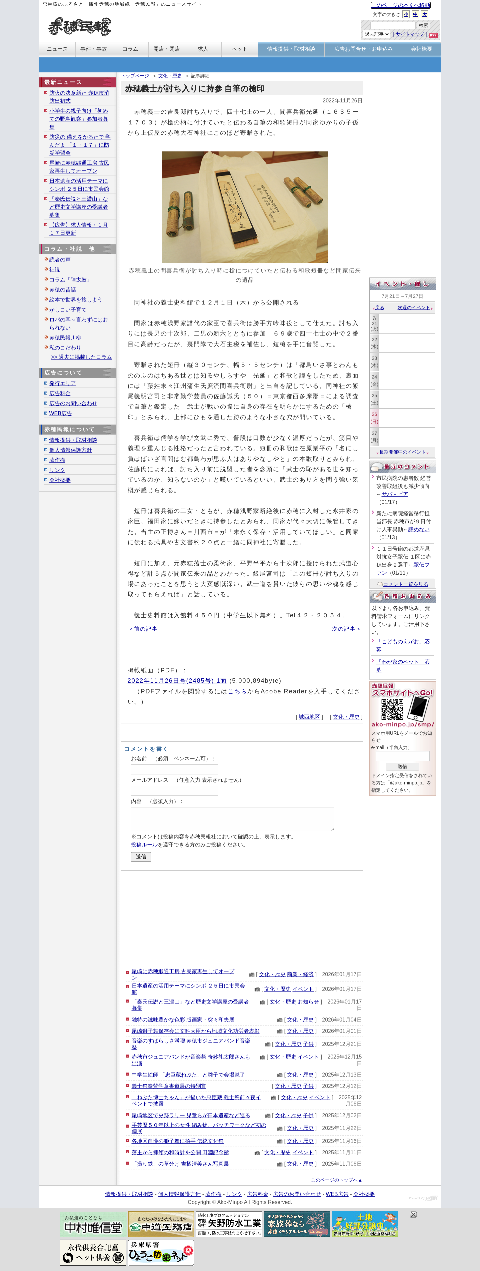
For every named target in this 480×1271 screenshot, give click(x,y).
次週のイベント (415, 307)
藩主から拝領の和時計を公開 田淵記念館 (180, 1152)
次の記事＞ (347, 629)
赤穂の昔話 (62, 289)
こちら (238, 691)
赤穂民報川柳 (65, 338)
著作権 (57, 460)
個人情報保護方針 (70, 450)
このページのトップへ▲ (336, 1180)
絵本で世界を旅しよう (76, 299)
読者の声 (60, 259)
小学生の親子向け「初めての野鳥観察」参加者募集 (78, 119)
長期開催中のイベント (402, 452)
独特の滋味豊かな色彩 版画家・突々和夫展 (183, 1020)
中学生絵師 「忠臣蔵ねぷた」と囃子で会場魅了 (188, 1075)
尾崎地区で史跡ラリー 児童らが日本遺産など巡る (191, 1115)
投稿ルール (144, 844)
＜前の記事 (143, 629)
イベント (303, 989)
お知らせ (308, 1002)
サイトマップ (410, 34)
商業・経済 (300, 974)
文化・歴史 (170, 75)
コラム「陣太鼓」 (70, 279)
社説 (54, 269)
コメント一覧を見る (402, 584)
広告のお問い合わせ (73, 403)
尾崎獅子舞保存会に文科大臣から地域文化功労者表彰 (196, 1031)
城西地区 (309, 717)
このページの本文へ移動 (400, 5)
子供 (308, 1044)
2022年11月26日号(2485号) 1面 (177, 680)
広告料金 (60, 393)
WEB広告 (60, 413)
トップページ (135, 75)
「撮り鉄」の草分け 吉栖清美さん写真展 (180, 1164)
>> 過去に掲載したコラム (81, 357)
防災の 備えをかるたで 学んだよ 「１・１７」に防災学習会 (80, 145)
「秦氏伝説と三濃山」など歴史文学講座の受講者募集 (78, 207)
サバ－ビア (395, 494)
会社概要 (60, 480)
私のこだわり (65, 348)
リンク (57, 470)
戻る (378, 307)
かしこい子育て (68, 309)
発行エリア (62, 383)
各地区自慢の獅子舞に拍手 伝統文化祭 (178, 1141)
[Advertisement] (242, 919)
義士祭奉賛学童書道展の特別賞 (169, 1086)
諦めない (419, 529)
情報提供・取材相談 (73, 440)
